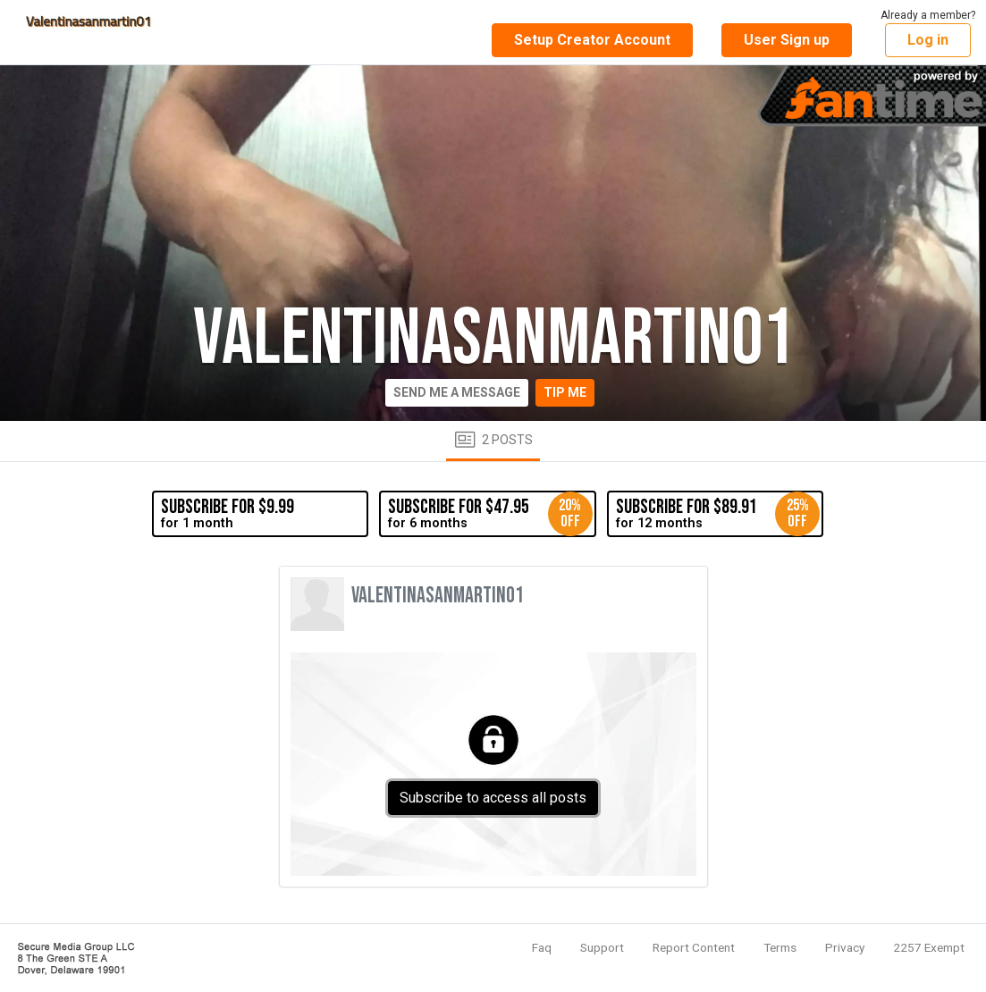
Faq (542, 947)
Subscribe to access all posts (493, 797)
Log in (927, 39)
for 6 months (490, 514)
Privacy (844, 947)
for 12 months (718, 514)
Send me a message (456, 392)
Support (602, 947)
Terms (779, 947)
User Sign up (787, 39)
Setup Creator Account (592, 39)
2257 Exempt (929, 947)
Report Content (694, 947)
